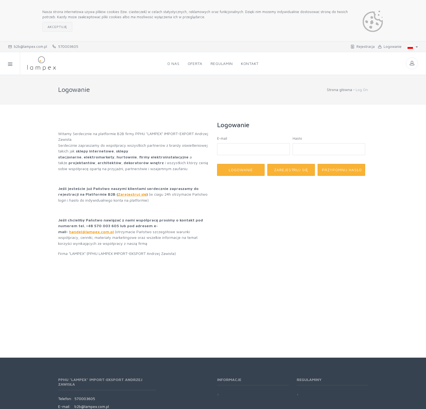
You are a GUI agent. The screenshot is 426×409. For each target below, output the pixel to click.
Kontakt (250, 63)
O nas (173, 63)
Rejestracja (363, 46)
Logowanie (390, 46)
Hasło (297, 138)
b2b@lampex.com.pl (27, 46)
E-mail (222, 138)
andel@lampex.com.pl (92, 231)
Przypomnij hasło (342, 169)
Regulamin (222, 63)
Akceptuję (57, 27)
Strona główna (339, 89)
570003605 (65, 46)
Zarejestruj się (132, 194)
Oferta (195, 63)
